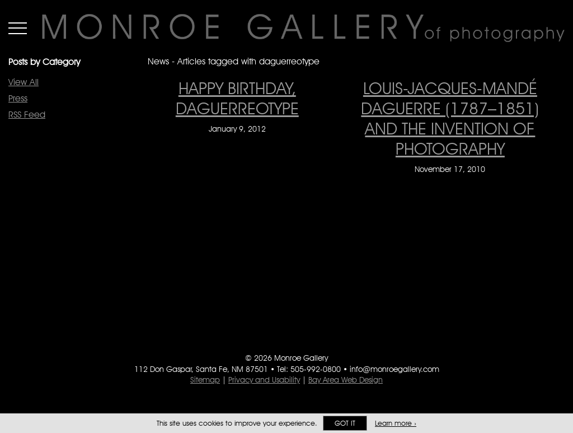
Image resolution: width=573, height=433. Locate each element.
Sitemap (205, 379)
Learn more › (395, 423)
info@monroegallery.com (394, 369)
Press (17, 98)
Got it (345, 423)
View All (23, 82)
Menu (17, 28)
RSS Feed (26, 114)
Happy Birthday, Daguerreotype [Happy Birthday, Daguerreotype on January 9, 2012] (237, 98)
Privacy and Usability (264, 379)
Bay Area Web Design (345, 379)
